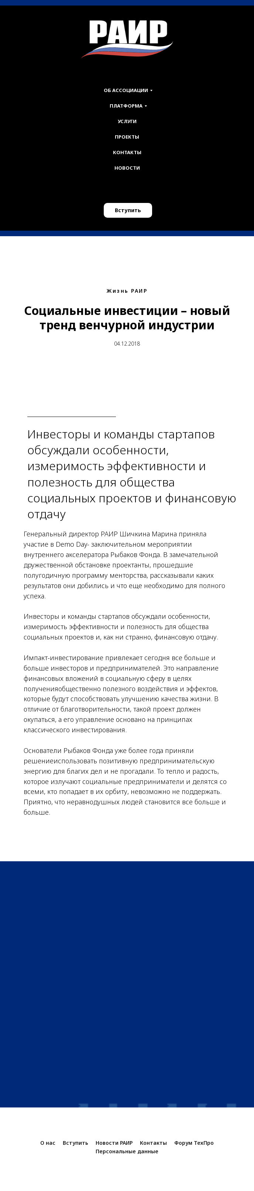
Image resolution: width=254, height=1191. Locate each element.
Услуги (127, 121)
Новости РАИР (114, 1142)
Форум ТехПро (194, 1142)
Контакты (127, 152)
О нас (47, 1142)
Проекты (127, 136)
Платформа (126, 105)
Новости (127, 167)
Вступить (128, 210)
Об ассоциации (126, 90)
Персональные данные (127, 1151)
